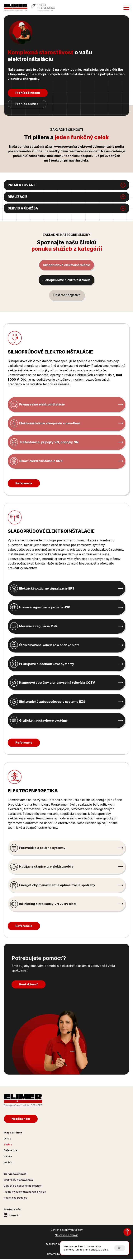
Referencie (10, 1150)
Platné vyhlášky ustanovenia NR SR (25, 1191)
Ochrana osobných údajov (66, 1229)
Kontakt (8, 1162)
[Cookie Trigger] (66, 1235)
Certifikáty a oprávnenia (18, 1179)
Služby (8, 1144)
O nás (7, 1138)
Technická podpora (15, 1197)
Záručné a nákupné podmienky (22, 1185)
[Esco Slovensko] (43, 8)
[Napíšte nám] (21, 1119)
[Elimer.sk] (15, 8)
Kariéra (8, 1156)
